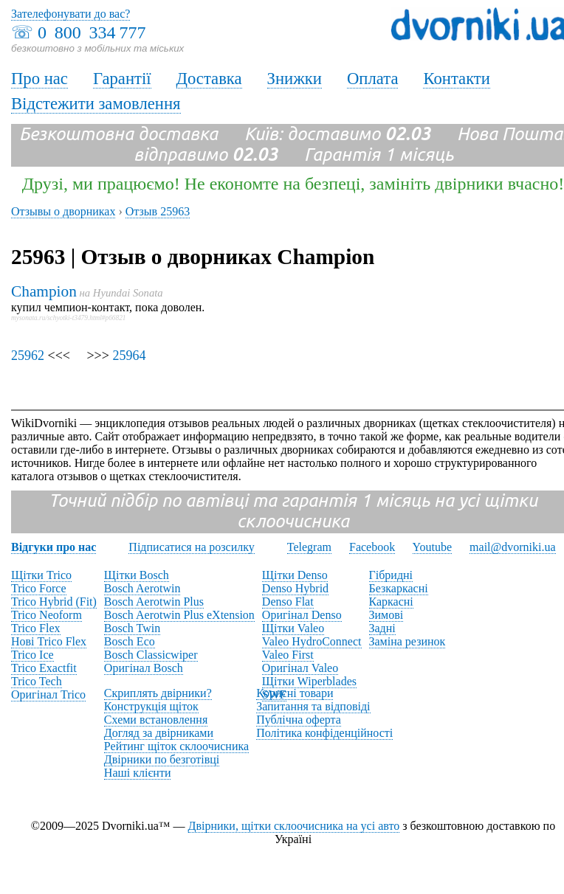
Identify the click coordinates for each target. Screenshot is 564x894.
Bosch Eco (129, 641)
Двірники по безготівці (161, 759)
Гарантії (122, 78)
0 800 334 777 (91, 32)
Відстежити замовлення (96, 103)
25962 (27, 355)
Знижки (294, 78)
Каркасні (391, 601)
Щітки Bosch (136, 575)
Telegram (309, 547)
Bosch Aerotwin (142, 588)
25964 (128, 355)
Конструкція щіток (151, 706)
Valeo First (288, 654)
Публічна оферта (298, 719)
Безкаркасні (398, 588)
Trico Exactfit (44, 668)
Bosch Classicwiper (151, 654)
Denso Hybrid (295, 588)
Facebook (372, 547)
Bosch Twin (132, 628)
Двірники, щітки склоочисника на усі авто (294, 826)
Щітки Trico (41, 575)
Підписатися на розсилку (191, 547)
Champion (44, 291)
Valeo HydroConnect (312, 641)
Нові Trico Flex (48, 641)
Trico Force (38, 588)
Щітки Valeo (293, 628)
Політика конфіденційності (324, 733)
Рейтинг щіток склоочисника (176, 746)
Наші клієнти (137, 772)
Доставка (209, 78)
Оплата (373, 78)
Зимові (386, 615)
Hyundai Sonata (128, 293)
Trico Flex (36, 628)
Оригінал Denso (302, 615)
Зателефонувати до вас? (70, 13)
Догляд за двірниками (158, 733)
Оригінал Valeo (300, 668)
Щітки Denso (295, 575)
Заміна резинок (407, 641)
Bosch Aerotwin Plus (154, 601)
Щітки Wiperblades (309, 681)
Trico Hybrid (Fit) (54, 601)
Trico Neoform (46, 615)
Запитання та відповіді (313, 706)
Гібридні (391, 575)
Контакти (456, 78)
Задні (382, 628)
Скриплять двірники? (158, 693)
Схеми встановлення (155, 719)
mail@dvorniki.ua (513, 547)
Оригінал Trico (48, 694)
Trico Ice (32, 654)
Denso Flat (288, 601)
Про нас (39, 78)
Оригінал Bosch (143, 668)
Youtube (433, 547)
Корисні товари (294, 693)
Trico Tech (36, 681)
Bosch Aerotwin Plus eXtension (179, 615)
